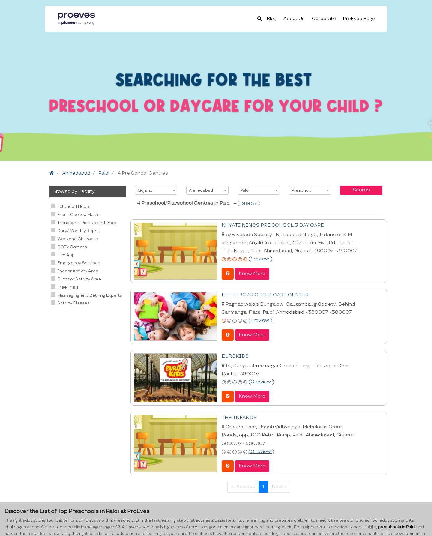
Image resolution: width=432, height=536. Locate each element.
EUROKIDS (235, 356)
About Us (294, 19)
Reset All (249, 203)
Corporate (324, 19)
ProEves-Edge (359, 19)
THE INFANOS (239, 418)
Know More (252, 274)
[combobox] (156, 190)
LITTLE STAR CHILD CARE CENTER (265, 295)
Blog (271, 19)
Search (361, 190)
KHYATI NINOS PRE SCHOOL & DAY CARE (273, 225)
